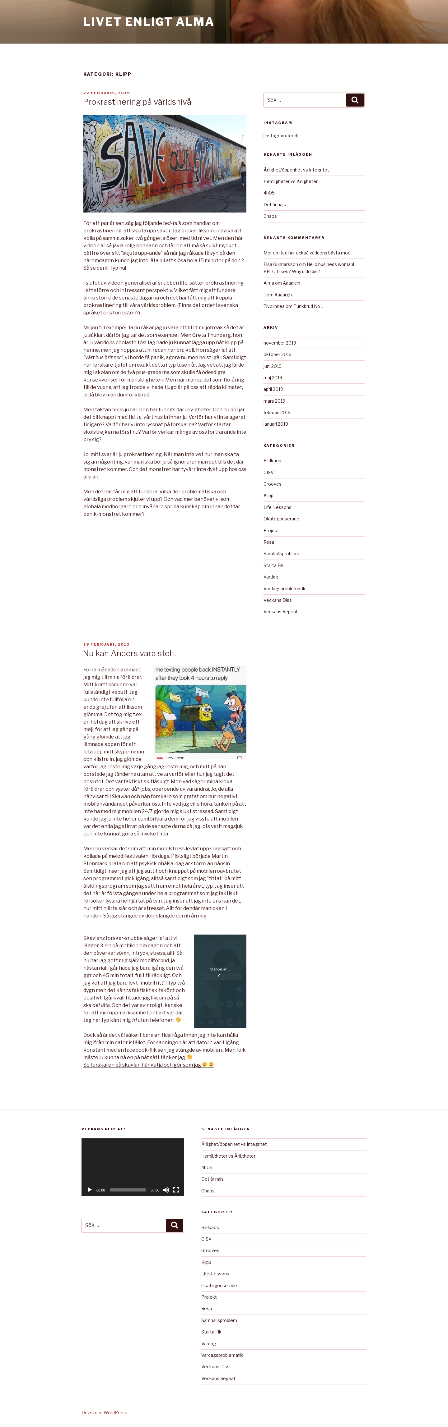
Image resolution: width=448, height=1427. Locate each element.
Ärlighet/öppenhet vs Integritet (296, 169)
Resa (269, 542)
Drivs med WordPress (104, 1412)
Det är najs (275, 204)
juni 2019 (273, 366)
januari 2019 (276, 424)
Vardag (271, 576)
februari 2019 (277, 412)
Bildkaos (272, 460)
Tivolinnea (274, 306)
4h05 (269, 192)
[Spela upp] (89, 1190)
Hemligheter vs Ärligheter (291, 181)
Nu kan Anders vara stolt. (129, 653)
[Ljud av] (166, 1190)
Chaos (270, 216)
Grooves (273, 484)
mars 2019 (274, 401)
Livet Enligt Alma (149, 22)
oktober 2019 (278, 354)
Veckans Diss (278, 600)
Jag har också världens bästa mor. (315, 252)
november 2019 (280, 342)
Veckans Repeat (281, 611)
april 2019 (273, 389)
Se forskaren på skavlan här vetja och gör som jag (148, 1065)
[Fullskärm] (176, 1190)
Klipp (268, 495)
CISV (269, 472)
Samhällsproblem (281, 553)
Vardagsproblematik (285, 588)
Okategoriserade (281, 518)
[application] (133, 1167)
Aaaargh (291, 283)
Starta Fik (274, 565)
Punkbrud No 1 (308, 306)
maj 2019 (273, 377)
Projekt (271, 530)
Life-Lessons (278, 507)
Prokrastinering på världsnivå (137, 102)
